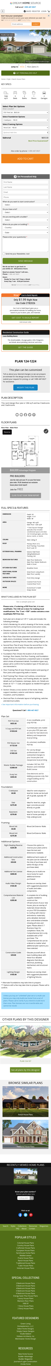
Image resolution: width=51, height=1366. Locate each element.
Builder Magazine (25, 1359)
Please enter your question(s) (15, 237)
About (24, 1228)
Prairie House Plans (25, 1258)
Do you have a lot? (10, 209)
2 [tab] (22, 65)
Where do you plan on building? (16, 224)
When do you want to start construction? (19, 201)
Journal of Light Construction (25, 1361)
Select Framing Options (12, 124)
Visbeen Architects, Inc (25, 1336)
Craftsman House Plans (25, 1248)
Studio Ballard (25, 1334)
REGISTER (36, 11)
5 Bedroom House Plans (25, 1291)
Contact (32, 1228)
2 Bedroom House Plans (25, 1283)
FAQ (17, 1228)
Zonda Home (25, 1364)
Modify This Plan (25, 387)
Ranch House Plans (18, 79)
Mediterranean (25, 1255)
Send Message (25, 261)
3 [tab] (25, 65)
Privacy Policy (25, 20)
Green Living (26, 1323)
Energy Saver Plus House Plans (25, 1296)
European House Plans (25, 1250)
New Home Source (25, 1354)
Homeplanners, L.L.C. (25, 1326)
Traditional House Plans (25, 1263)
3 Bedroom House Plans (25, 1286)
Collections (22, 1226)
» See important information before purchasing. (20, 704)
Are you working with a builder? (15, 217)
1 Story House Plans (25, 1306)
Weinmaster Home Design (25, 1339)
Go (32, 1198)
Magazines (44, 1226)
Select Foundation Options (14, 117)
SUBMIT (36, 24)
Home (3, 79)
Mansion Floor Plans (25, 1301)
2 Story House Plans (25, 1308)
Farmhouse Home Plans (25, 1253)
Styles (13, 1226)
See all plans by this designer (25, 1069)
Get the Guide (25, 347)
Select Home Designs (25, 1329)
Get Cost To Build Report (25, 317)
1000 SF (26, 1303)
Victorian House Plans (25, 1268)
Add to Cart (25, 158)
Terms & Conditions (11, 20)
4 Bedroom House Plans (25, 1288)
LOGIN (43, 11)
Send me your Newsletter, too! (17, 254)
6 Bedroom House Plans (25, 1293)
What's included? (8, 109)
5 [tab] (32, 65)
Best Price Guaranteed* (38, 141)
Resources (33, 1226)
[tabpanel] (25, 46)
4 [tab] (29, 65)
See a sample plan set (25, 602)
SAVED (27, 11)
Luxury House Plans (25, 1298)
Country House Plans (25, 1245)
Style (8, 79)
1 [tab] (19, 65)
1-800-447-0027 (25, 7)
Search (5, 1226)
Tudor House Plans (25, 1265)
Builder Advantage (25, 1356)
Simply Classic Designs (25, 1331)
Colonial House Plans (25, 1243)
